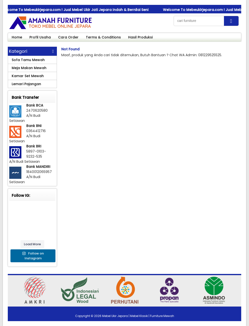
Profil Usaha (40, 37)
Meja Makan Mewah (29, 67)
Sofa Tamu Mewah (28, 59)
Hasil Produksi (140, 37)
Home (17, 37)
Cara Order (68, 37)
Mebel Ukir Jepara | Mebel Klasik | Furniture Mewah (138, 316)
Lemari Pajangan (26, 84)
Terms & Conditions (103, 37)
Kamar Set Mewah (28, 75)
